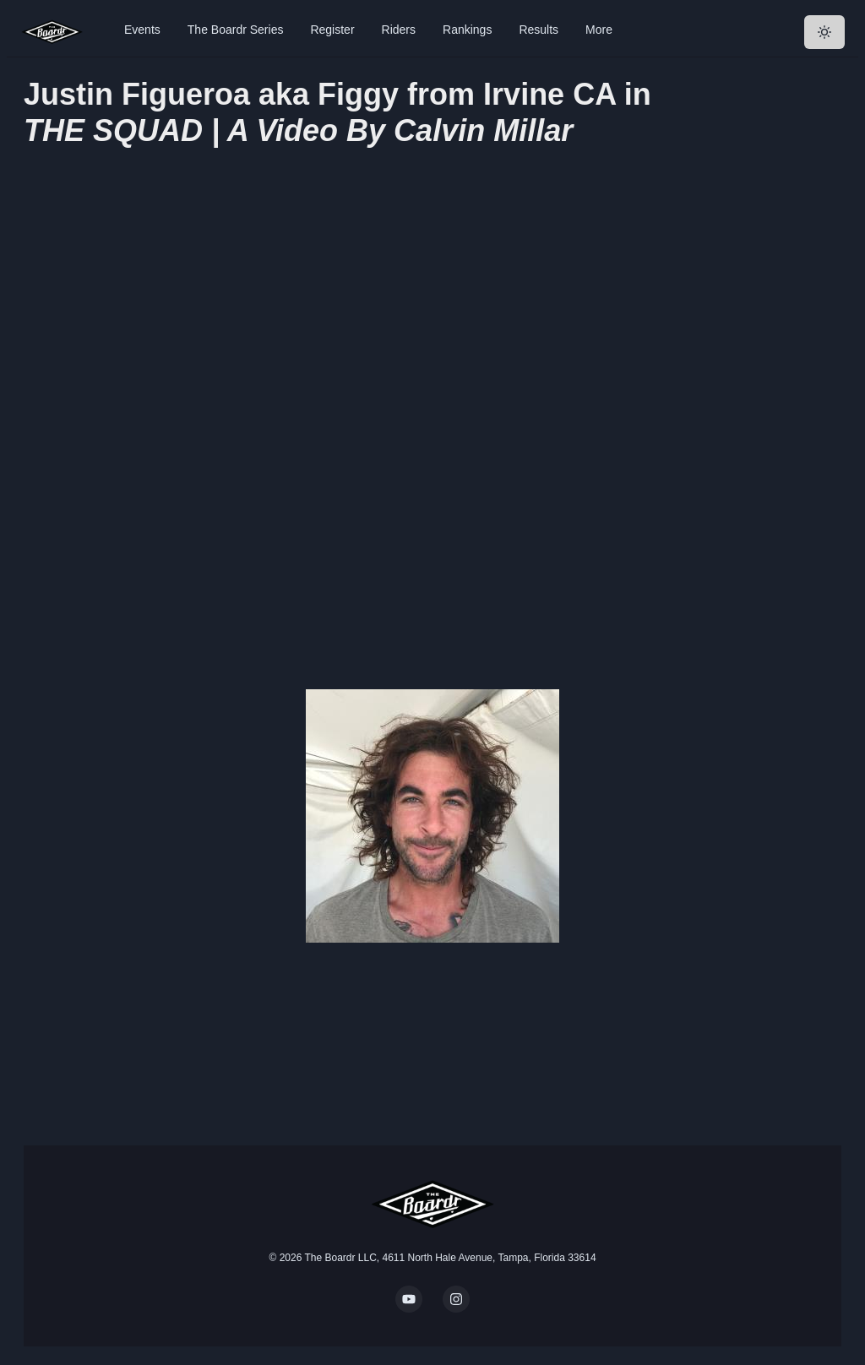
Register (332, 29)
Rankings (467, 29)
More (598, 29)
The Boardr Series (236, 29)
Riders (399, 29)
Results (538, 29)
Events (142, 29)
